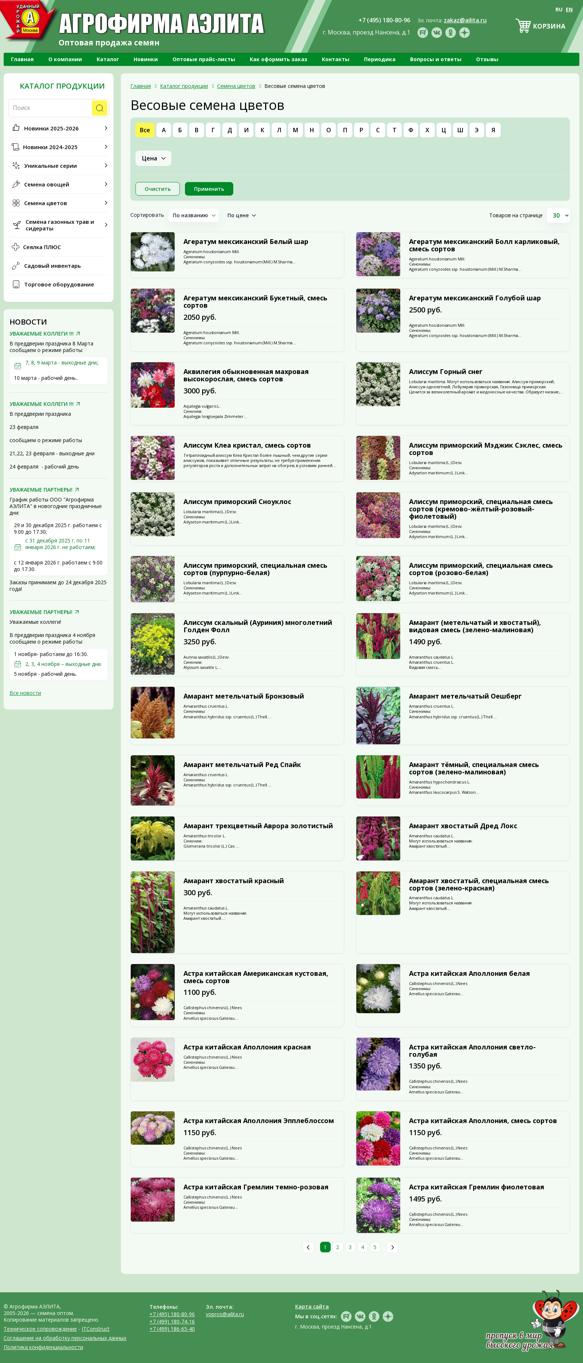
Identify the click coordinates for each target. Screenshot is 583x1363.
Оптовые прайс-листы (203, 59)
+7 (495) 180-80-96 (172, 1314)
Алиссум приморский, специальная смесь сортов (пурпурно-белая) (255, 569)
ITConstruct (95, 1328)
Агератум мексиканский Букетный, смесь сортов (255, 302)
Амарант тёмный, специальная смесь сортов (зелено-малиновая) (474, 768)
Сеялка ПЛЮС (42, 247)
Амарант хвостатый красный (233, 881)
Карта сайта (312, 1306)
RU (559, 9)
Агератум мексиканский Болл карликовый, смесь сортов (484, 245)
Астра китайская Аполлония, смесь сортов (483, 1121)
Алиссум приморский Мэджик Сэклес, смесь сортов (485, 449)
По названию (190, 215)
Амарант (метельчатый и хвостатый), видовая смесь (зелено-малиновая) (475, 626)
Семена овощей (46, 184)
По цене (238, 215)
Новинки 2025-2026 (51, 128)
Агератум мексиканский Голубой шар (475, 298)
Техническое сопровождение (40, 1328)
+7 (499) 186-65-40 (172, 1328)
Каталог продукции (62, 86)
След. (392, 1247)
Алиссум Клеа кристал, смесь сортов (247, 445)
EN (569, 9)
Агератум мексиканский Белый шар (245, 241)
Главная (22, 59)
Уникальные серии (50, 165)
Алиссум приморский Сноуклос (237, 501)
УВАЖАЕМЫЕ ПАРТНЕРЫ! (41, 489)
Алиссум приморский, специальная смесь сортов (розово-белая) (481, 569)
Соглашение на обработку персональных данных (65, 1337)
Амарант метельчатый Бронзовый (243, 696)
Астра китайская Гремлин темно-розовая (255, 1187)
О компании (65, 59)
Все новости (25, 692)
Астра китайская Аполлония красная (247, 1047)
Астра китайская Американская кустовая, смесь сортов (255, 977)
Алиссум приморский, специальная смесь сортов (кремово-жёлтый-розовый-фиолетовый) (481, 509)
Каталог (108, 59)
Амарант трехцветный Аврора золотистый (258, 826)
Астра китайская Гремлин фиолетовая (476, 1187)
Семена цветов (45, 203)
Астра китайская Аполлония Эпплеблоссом (258, 1121)
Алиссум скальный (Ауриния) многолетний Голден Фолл (257, 626)
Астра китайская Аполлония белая (469, 973)
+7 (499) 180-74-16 (172, 1321)
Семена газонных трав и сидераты (60, 225)
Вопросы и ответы (435, 59)
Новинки (146, 59)
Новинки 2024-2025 (50, 147)
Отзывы (487, 59)
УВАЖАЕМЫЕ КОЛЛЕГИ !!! (42, 333)
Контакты (335, 59)
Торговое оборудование (59, 284)
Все (145, 130)
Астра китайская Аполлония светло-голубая (472, 1051)
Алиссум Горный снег (446, 371)
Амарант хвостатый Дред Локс (463, 826)
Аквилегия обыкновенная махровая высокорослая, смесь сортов (246, 375)
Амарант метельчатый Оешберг (465, 696)
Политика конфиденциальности (43, 1347)
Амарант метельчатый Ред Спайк (242, 764)
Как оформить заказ (278, 59)
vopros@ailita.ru (225, 1314)
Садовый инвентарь (52, 265)
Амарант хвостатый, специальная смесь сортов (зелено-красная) (479, 884)
